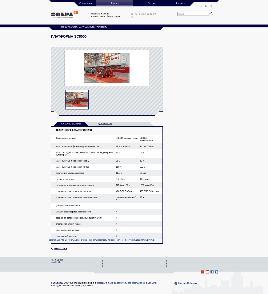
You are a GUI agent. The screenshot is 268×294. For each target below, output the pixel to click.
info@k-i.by (56, 262)
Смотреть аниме (72, 240)
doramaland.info (56, 240)
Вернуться (60, 248)
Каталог (73, 27)
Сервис (152, 3)
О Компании (85, 3)
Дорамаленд (141, 240)
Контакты (181, 3)
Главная (64, 27)
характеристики (71, 124)
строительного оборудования (131, 283)
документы (105, 123)
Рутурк (151, 240)
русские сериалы (89, 240)
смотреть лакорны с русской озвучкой (116, 240)
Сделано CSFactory (187, 283)
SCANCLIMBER (86, 27)
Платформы (101, 27)
